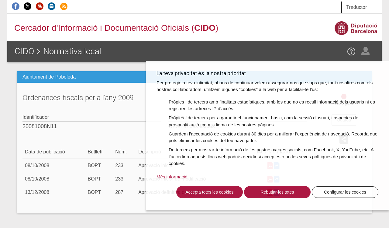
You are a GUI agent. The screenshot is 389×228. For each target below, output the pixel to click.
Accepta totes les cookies (209, 192)
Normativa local (72, 51)
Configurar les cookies (345, 192)
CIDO (24, 51)
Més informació (172, 176)
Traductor (356, 7)
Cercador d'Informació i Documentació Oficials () (116, 28)
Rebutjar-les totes (277, 192)
